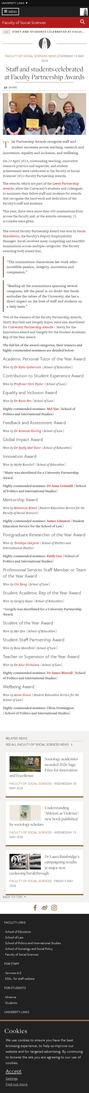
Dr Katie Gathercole (27, 367)
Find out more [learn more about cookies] (17, 1084)
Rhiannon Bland (25, 508)
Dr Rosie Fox (23, 400)
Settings (12, 1078)
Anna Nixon (22, 694)
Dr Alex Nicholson (26, 664)
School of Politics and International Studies (33, 943)
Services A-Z (13, 972)
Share (13, 87)
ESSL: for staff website (20, 978)
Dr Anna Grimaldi (60, 485)
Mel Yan (53, 408)
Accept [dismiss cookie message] (14, 1071)
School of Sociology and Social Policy (29, 948)
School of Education (18, 931)
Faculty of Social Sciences (24, 22)
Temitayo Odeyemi (26, 543)
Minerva (10, 997)
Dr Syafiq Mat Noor (27, 447)
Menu (13, 11)
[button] (83, 22)
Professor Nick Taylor (29, 384)
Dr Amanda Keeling (27, 430)
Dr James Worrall (60, 672)
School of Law (14, 937)
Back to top (12, 897)
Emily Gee (54, 556)
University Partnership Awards (30, 327)
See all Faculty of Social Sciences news (37, 744)
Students (11, 1002)
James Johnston (58, 521)
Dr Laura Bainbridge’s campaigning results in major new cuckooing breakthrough (44, 865)
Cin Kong (21, 584)
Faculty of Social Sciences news (31, 56)
